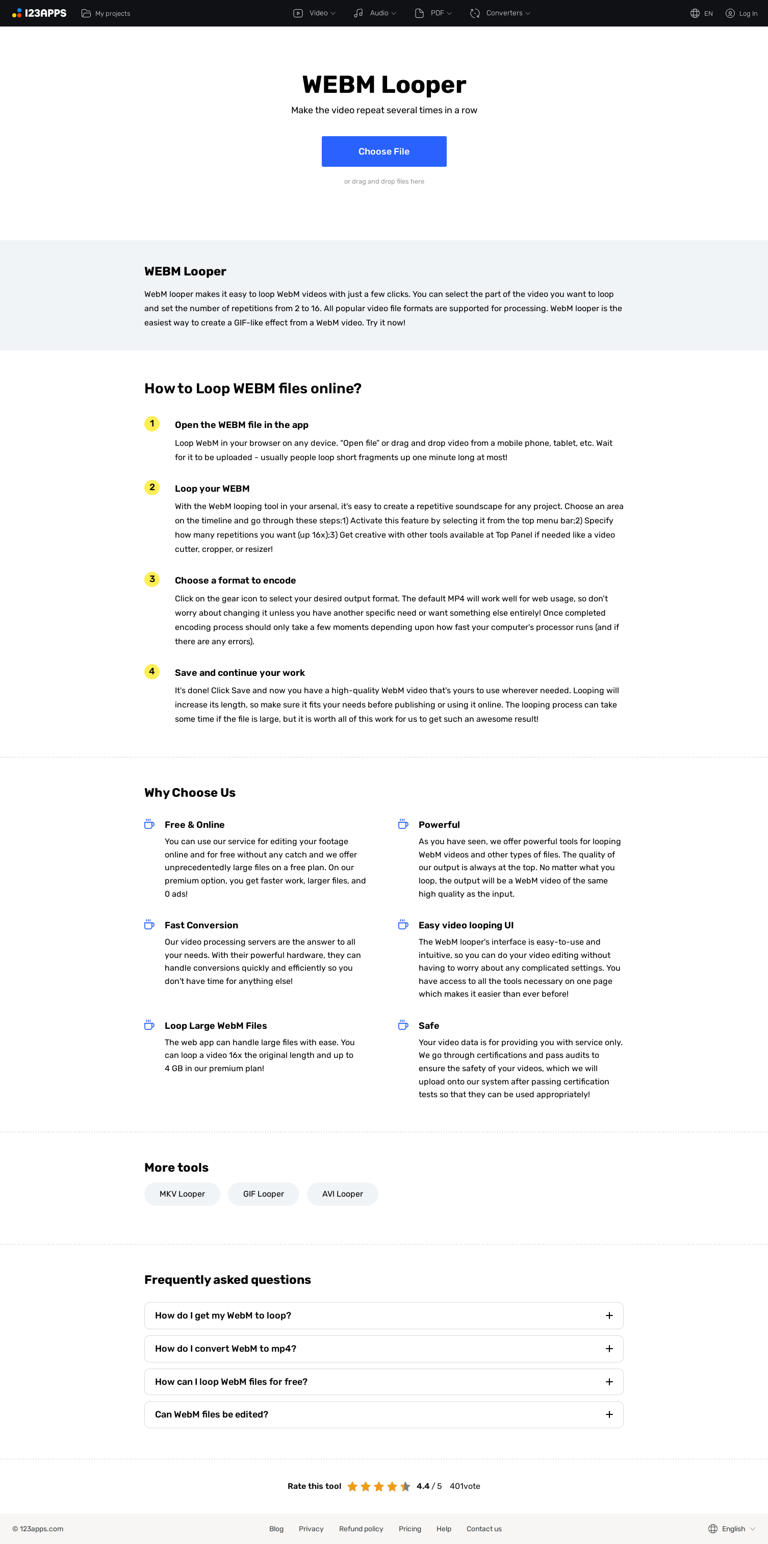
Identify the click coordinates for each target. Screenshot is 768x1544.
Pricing (410, 1529)
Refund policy (361, 1529)
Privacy (311, 1529)
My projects (105, 13)
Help (444, 1529)
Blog (276, 1529)
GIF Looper (263, 1194)
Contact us (484, 1529)
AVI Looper (342, 1194)
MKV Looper (182, 1194)
